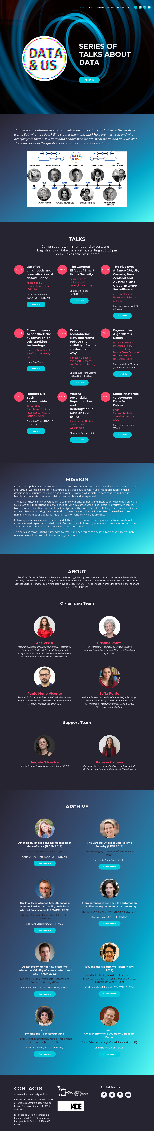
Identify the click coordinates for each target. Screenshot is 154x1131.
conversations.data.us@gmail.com (31, 1094)
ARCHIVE (121, 7)
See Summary (44, 863)
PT (129, 7)
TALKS (90, 7)
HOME (82, 6)
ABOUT (110, 7)
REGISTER (89, 80)
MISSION (100, 7)
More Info (36, 304)
